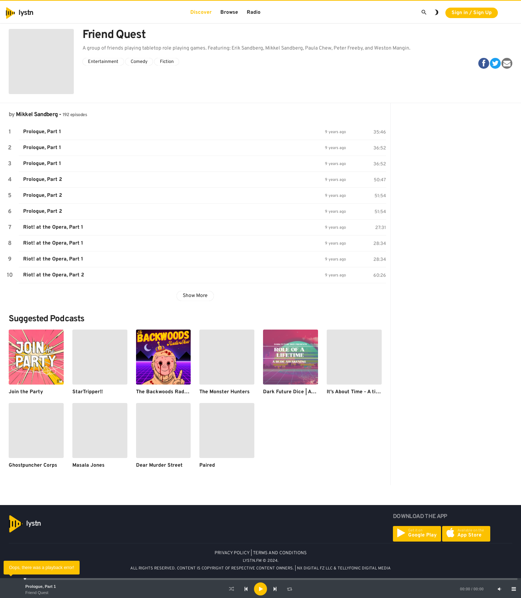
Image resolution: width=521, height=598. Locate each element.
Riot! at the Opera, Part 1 (53, 227)
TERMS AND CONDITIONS (280, 553)
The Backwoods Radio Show (169, 392)
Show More (195, 296)
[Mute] (499, 589)
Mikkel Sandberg (37, 114)
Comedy (139, 62)
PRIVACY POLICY (232, 553)
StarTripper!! (87, 392)
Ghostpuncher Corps (33, 465)
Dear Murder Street (159, 465)
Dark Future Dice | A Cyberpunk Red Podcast (316, 392)
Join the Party (26, 392)
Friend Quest (36, 592)
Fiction (167, 62)
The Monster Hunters (224, 392)
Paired (207, 465)
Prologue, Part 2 (42, 180)
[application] (260, 589)
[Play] (260, 588)
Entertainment (103, 62)
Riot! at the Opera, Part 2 (53, 275)
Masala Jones (88, 465)
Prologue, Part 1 (40, 586)
